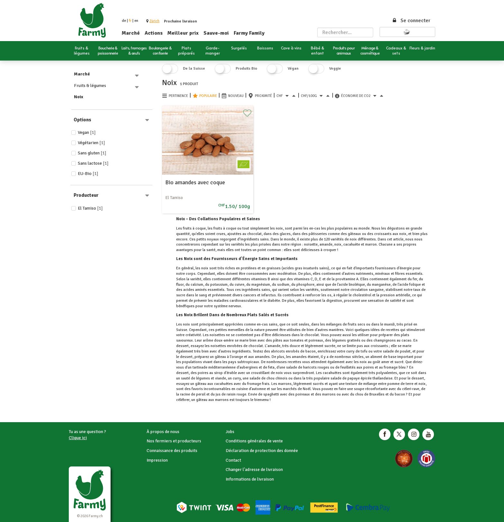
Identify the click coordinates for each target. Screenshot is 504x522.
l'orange (236, 356)
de (124, 20)
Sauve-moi (216, 33)
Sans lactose (93, 163)
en (136, 20)
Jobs (230, 431)
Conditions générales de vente (254, 441)
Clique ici (78, 437)
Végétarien (91, 142)
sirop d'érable (225, 372)
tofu (364, 351)
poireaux (316, 340)
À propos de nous (163, 431)
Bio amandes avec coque (195, 182)
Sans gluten (92, 153)
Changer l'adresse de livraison (254, 469)
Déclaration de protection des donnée (262, 450)
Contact (233, 460)
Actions (154, 33)
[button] (154, 21)
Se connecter (411, 20)
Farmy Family (249, 33)
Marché (131, 33)
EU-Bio (88, 173)
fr (130, 20)
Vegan (87, 132)
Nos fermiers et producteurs (174, 441)
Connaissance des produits (172, 450)
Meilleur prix (183, 33)
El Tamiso (90, 208)
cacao (406, 340)
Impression (157, 460)
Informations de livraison (250, 479)
